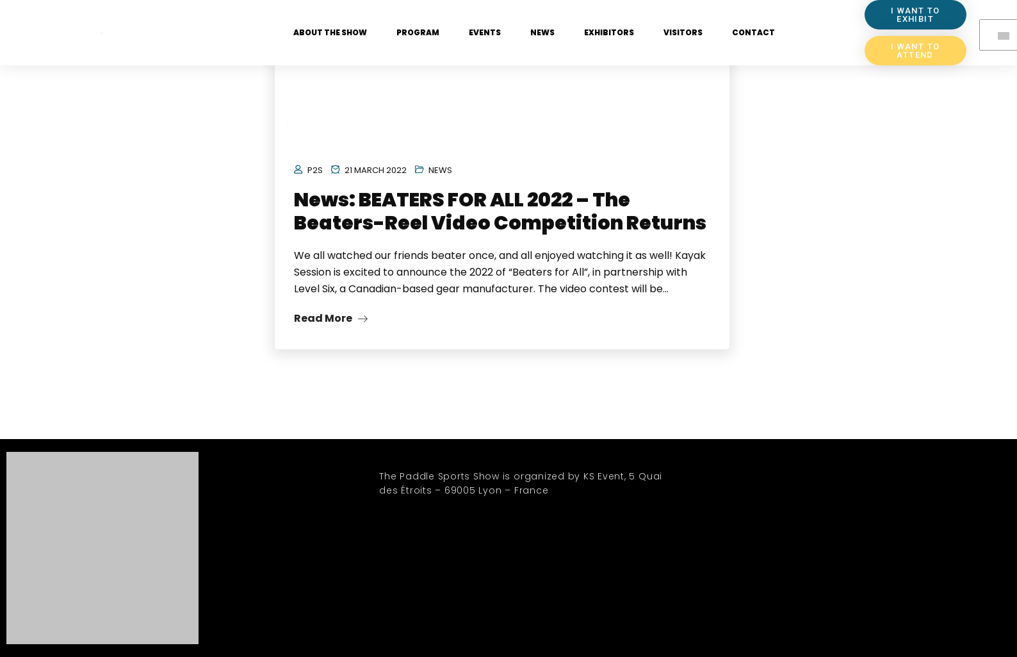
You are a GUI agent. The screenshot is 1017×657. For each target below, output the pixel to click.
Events (485, 32)
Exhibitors (609, 32)
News (542, 32)
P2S (315, 170)
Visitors (683, 32)
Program (417, 32)
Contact (753, 32)
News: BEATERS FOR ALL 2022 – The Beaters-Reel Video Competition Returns (500, 212)
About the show (330, 32)
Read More (331, 318)
